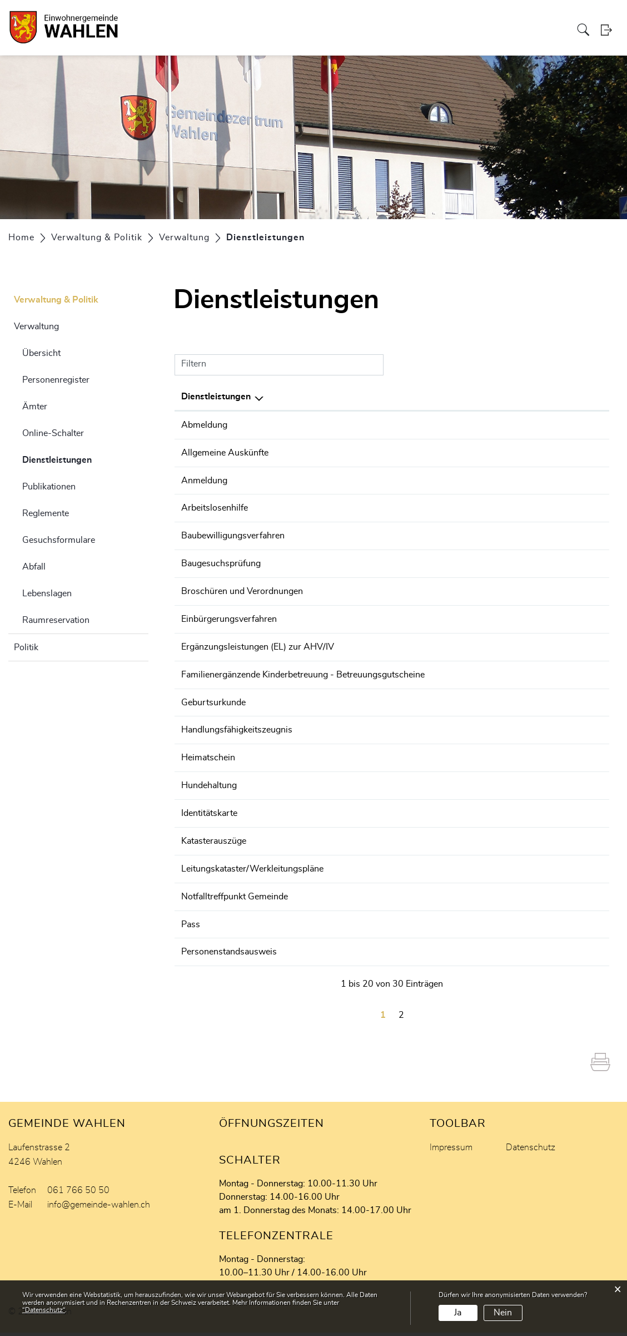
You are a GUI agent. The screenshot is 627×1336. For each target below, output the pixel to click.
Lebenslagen (47, 593)
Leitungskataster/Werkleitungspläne (252, 874)
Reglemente (45, 513)
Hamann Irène (419, 670)
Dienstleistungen (84, 458)
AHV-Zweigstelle (425, 643)
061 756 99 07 (571, 534)
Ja (457, 1312)
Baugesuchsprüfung (221, 561)
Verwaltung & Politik (189, 18)
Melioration (544, 18)
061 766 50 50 (571, 615)
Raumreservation (55, 620)
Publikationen (49, 486)
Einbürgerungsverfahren (229, 615)
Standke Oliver (420, 534)
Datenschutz (530, 1150)
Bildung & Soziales (267, 18)
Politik (26, 647)
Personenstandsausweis (229, 956)
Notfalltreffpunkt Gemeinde (234, 901)
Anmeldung (204, 479)
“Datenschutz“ (43, 1310)
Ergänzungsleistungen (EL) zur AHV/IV (257, 643)
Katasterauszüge (213, 847)
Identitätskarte (209, 819)
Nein (503, 1312)
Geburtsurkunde (213, 710)
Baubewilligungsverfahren (233, 534)
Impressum (451, 1150)
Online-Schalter (53, 433)
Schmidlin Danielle (428, 847)
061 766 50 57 (571, 424)
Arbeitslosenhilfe (214, 506)
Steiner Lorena (420, 424)
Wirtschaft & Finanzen (352, 18)
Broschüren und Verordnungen (242, 588)
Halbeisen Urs (419, 615)
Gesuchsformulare (58, 540)
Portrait (131, 18)
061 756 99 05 (571, 561)
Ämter (34, 406)
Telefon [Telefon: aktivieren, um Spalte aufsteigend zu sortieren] (555, 396)
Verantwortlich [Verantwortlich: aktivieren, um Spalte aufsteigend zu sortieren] (422, 396)
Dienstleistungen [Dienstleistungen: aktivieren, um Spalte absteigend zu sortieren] (216, 396)
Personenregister (55, 379)
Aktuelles (501, 18)
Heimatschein (208, 765)
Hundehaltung (209, 792)
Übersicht (41, 353)
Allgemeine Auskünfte (224, 452)
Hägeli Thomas (421, 561)
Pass (190, 928)
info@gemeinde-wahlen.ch (98, 1208)
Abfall (34, 566)
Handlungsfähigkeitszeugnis (236, 738)
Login (610, 41)
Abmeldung (204, 424)
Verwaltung (36, 326)
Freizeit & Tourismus (439, 18)
